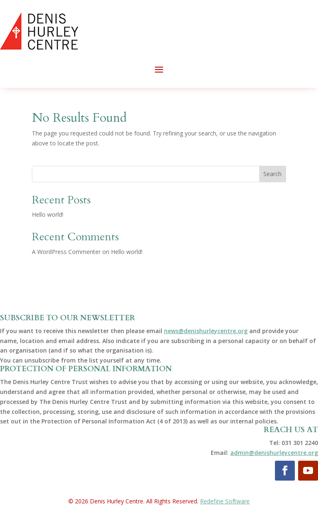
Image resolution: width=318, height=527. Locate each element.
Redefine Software (225, 501)
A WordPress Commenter (66, 252)
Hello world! (47, 214)
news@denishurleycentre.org (206, 331)
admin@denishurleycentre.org (274, 453)
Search (272, 174)
